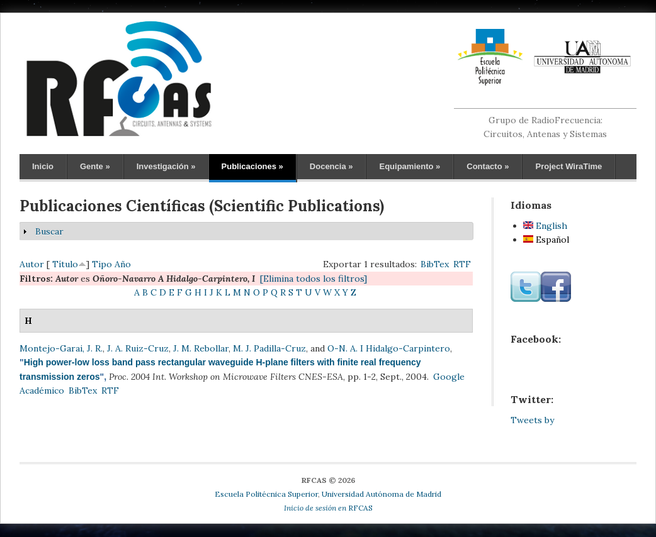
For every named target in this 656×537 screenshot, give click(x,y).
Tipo (102, 264)
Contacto (488, 166)
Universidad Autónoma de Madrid (381, 494)
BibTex (435, 264)
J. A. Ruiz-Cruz (138, 348)
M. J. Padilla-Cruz (269, 348)
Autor (32, 264)
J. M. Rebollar (201, 348)
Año (123, 264)
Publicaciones (252, 166)
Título (65, 264)
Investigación (166, 166)
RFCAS (328, 507)
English (545, 225)
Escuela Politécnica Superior (266, 494)
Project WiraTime (568, 166)
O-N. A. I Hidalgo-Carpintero (388, 348)
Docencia (331, 166)
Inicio (43, 166)
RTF (462, 264)
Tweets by (532, 420)
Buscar (49, 231)
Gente (95, 166)
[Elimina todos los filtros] (313, 278)
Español (546, 239)
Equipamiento (409, 166)
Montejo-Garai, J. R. (61, 348)
